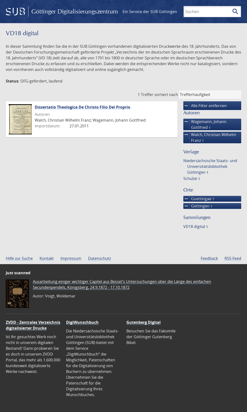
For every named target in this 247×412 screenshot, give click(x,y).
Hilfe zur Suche (19, 258)
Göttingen (197, 206)
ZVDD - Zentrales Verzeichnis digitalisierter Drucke (33, 325)
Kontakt (47, 258)
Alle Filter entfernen (205, 105)
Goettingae (198, 199)
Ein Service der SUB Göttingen (150, 11)
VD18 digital (195, 226)
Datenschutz (99, 258)
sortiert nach (166, 94)
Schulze (191, 178)
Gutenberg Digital (143, 322)
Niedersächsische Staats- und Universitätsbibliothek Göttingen (210, 166)
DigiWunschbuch (82, 322)
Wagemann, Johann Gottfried (204, 124)
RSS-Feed (233, 258)
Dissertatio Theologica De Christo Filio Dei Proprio (82, 107)
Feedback (209, 258)
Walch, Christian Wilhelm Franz (209, 137)
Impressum (71, 258)
